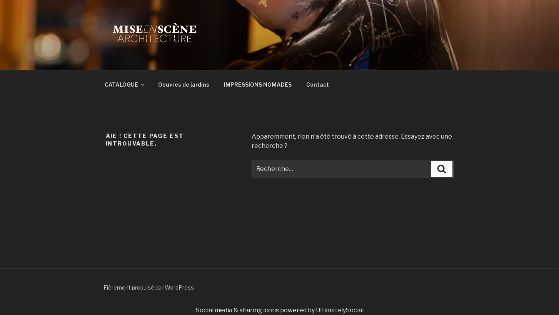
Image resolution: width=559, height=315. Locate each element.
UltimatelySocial (340, 310)
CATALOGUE (125, 84)
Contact (317, 84)
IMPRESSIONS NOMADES (258, 84)
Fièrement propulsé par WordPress (148, 287)
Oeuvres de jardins (183, 84)
